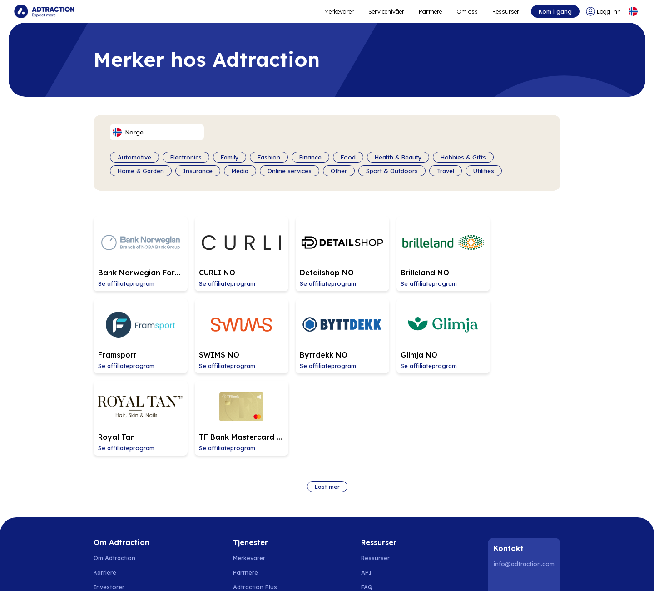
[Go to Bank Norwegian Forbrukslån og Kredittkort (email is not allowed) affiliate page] (137, 251)
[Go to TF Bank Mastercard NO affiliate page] (515, 328)
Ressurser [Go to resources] (505, 11)
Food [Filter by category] (348, 157)
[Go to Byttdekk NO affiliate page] (231, 328)
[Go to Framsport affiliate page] (515, 251)
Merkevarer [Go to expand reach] (339, 11)
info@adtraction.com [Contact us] (524, 471)
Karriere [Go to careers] (105, 479)
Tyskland (298, 572)
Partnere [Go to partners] (245, 479)
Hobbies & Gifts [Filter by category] (463, 157)
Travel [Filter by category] (445, 170)
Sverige (104, 572)
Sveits (325, 572)
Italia (347, 572)
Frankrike (373, 572)
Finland (187, 572)
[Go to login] (603, 11)
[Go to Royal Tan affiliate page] (420, 328)
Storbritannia (432, 572)
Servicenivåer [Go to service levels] (386, 11)
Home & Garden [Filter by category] (141, 170)
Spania (234, 572)
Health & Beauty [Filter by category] (398, 157)
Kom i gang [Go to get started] (554, 11)
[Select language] (632, 11)
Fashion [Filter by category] (269, 157)
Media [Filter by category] (240, 170)
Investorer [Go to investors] (109, 494)
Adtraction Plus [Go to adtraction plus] (255, 494)
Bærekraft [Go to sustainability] (108, 523)
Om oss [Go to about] (467, 11)
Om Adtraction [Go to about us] (114, 465)
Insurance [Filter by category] (198, 170)
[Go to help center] (382, 523)
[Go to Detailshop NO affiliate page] (326, 251)
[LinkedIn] (502, 490)
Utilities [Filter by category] (483, 170)
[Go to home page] (44, 11)
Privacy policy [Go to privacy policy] (113, 537)
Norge (130, 572)
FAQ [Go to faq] (366, 494)
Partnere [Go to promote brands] (430, 11)
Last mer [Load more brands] (327, 393)
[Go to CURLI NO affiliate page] (231, 251)
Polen (211, 572)
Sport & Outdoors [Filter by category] (392, 170)
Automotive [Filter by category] (134, 157)
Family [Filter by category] (229, 157)
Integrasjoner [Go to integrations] (381, 508)
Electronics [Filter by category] (186, 157)
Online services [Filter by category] (290, 170)
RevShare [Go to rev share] (246, 508)
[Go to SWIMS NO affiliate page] (137, 328)
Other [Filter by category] (339, 170)
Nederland (265, 572)
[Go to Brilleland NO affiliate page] (420, 251)
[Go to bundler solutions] (255, 523)
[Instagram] (525, 490)
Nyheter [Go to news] (105, 508)
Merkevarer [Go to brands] (249, 465)
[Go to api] (382, 479)
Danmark (158, 572)
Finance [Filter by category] (310, 157)
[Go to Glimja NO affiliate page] (326, 328)
